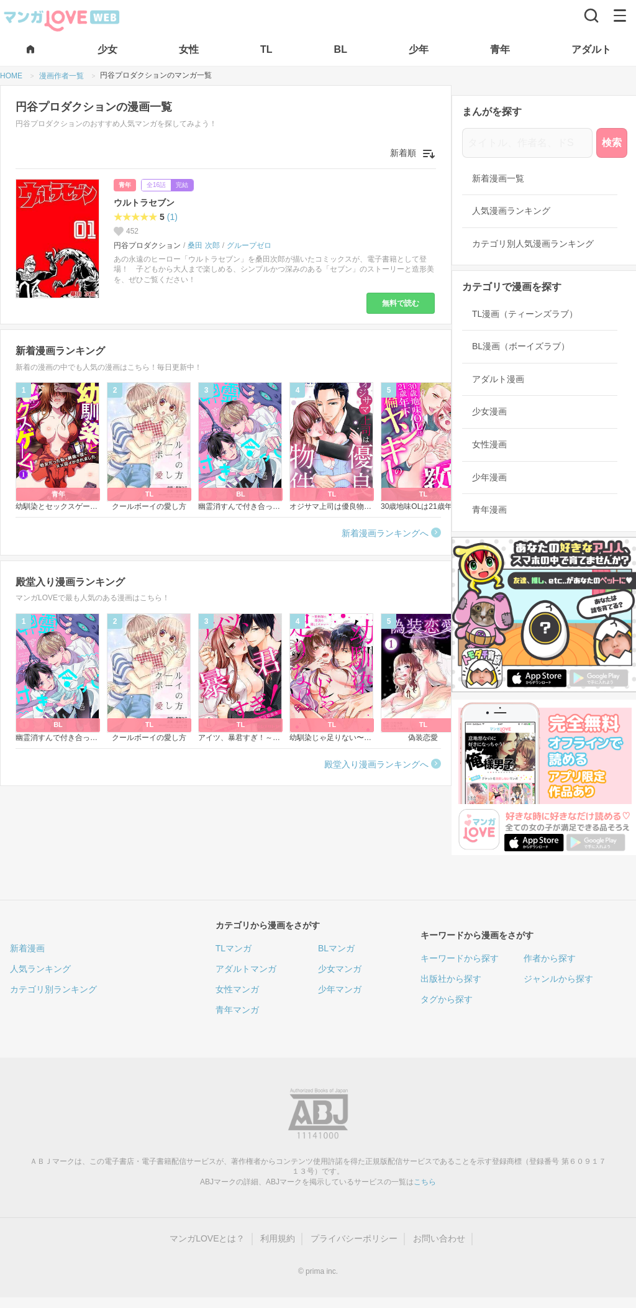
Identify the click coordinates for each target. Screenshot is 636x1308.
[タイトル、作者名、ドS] (527, 143)
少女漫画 (489, 411)
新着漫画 (27, 948)
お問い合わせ (439, 1238)
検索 (612, 142)
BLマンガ (336, 948)
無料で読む (400, 303)
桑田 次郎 (203, 245)
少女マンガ (339, 969)
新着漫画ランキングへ (385, 533)
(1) (172, 217)
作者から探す (550, 958)
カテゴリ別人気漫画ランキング (533, 244)
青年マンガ (237, 1010)
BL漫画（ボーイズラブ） (521, 346)
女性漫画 (489, 444)
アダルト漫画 (498, 379)
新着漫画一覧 (498, 178)
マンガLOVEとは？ (207, 1238)
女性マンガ (237, 989)
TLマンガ (234, 948)
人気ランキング (40, 969)
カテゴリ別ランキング (53, 989)
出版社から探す (450, 979)
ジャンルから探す (558, 979)
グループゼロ (249, 245)
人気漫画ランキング (511, 211)
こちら (425, 1182)
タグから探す (446, 999)
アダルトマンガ (246, 969)
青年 (125, 184)
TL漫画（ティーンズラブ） (525, 314)
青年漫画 (489, 510)
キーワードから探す (459, 958)
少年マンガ (339, 989)
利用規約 (277, 1238)
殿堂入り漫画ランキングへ (376, 764)
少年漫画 (489, 477)
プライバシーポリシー (354, 1238)
